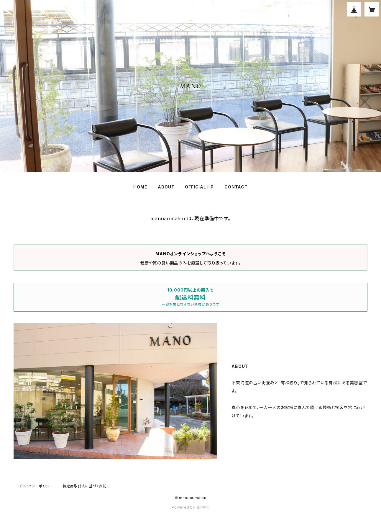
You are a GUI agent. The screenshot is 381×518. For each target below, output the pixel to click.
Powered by (190, 507)
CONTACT (236, 186)
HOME (140, 186)
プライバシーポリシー (35, 486)
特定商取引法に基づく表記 (85, 486)
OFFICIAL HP (199, 186)
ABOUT (166, 186)
